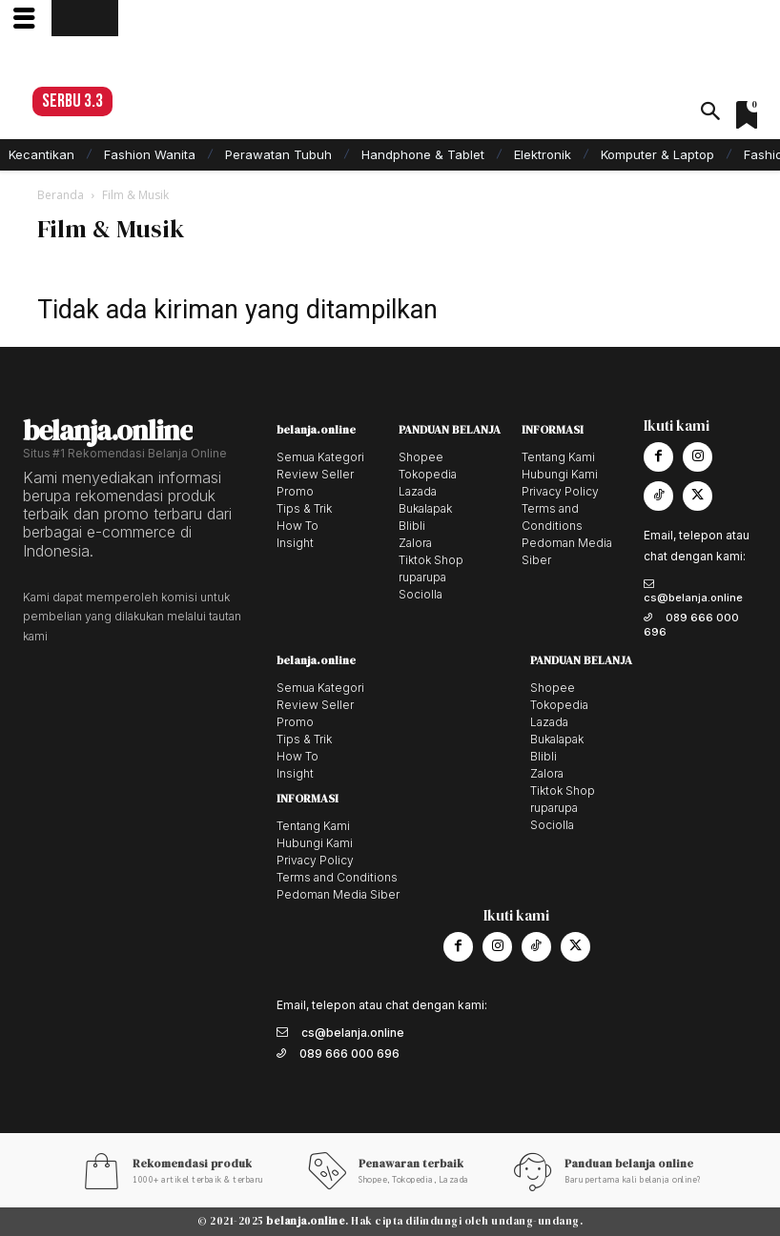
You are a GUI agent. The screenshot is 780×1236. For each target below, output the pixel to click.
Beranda (60, 195)
